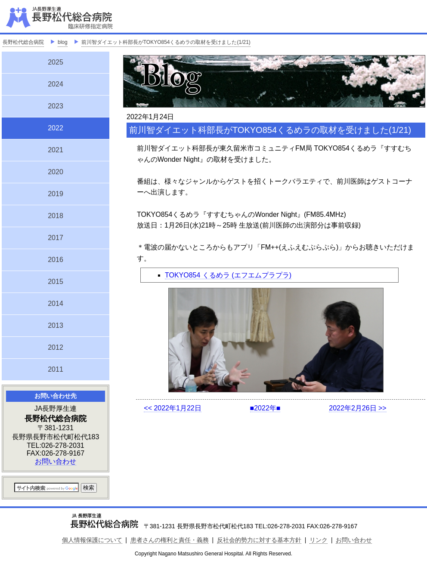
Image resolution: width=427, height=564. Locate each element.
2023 (55, 106)
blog (63, 42)
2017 (55, 237)
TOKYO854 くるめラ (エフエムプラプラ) (228, 275)
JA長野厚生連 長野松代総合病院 (86, 17)
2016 (55, 259)
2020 (55, 172)
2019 (55, 193)
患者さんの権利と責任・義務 (169, 539)
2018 (55, 215)
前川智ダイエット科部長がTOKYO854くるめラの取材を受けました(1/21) (166, 42)
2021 (55, 150)
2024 (55, 84)
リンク (318, 539)
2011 (55, 369)
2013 (55, 325)
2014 (55, 303)
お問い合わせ (55, 461)
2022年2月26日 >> (357, 408)
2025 (55, 62)
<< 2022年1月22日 (172, 408)
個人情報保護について (92, 539)
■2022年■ (265, 408)
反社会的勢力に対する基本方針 (259, 539)
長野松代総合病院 (23, 42)
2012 (55, 347)
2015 (55, 281)
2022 (55, 126)
